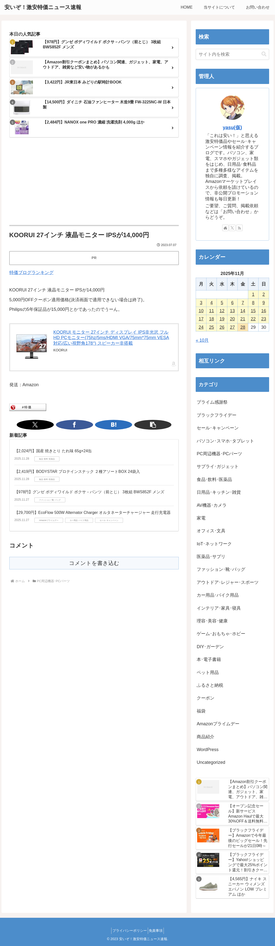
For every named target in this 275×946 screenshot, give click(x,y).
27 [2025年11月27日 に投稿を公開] (232, 327)
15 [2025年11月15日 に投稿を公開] (253, 310)
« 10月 (202, 340)
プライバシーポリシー (128, 930)
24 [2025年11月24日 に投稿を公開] (201, 327)
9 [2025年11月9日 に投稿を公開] (263, 302)
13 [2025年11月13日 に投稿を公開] (232, 310)
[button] (112, 425)
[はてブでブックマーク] (100, 425)
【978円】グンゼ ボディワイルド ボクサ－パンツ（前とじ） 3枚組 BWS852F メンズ (89, 492)
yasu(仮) (232, 127)
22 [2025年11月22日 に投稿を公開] (253, 318)
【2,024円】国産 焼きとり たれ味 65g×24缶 (53, 451)
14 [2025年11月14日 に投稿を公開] (242, 310)
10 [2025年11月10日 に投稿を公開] (201, 310)
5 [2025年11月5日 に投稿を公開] (222, 302)
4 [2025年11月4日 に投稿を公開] (211, 302)
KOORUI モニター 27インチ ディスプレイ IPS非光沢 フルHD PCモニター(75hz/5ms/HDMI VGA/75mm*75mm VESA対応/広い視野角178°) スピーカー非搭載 (111, 338)
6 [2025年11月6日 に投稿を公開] (232, 302)
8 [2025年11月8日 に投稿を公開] (253, 302)
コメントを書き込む (94, 563)
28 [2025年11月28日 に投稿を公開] (242, 327)
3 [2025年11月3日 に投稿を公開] (201, 302)
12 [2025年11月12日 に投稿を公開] (222, 310)
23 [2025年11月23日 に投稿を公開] (263, 318)
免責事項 (157, 930)
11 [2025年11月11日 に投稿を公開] (211, 310)
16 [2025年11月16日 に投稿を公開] (263, 310)
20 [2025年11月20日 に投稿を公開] (232, 318)
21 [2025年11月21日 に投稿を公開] (242, 318)
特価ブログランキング (31, 272)
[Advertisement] (94, 181)
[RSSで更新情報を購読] (239, 228)
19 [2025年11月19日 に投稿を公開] (222, 318)
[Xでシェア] (76, 425)
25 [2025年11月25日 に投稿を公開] (211, 327)
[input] (232, 54)
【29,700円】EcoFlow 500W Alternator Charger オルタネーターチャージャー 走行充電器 (92, 512)
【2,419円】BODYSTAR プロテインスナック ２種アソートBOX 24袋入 (77, 471)
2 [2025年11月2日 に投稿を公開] (263, 294)
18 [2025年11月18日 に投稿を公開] (211, 318)
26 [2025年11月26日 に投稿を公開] (222, 327)
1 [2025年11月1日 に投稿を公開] (253, 294)
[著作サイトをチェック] (225, 228)
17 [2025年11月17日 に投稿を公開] (201, 318)
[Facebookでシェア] (88, 425)
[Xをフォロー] (232, 228)
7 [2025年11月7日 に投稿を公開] (243, 302)
